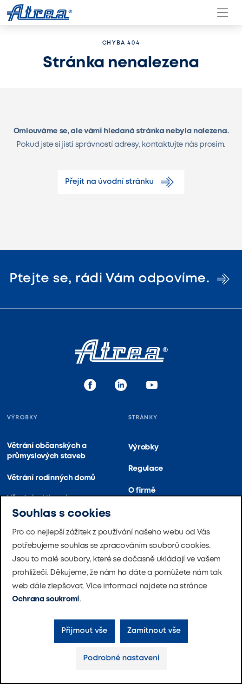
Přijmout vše (84, 630)
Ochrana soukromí (45, 599)
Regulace (145, 468)
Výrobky (143, 447)
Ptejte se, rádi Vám (121, 279)
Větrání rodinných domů (51, 478)
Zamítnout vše (154, 630)
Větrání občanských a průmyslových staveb (47, 451)
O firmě (142, 490)
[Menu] (222, 12)
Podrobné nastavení (121, 658)
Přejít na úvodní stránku (121, 182)
